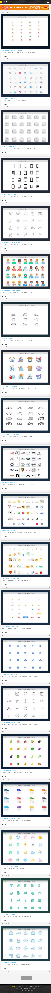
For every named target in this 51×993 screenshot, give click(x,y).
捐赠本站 (14, 986)
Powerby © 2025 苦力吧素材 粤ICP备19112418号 (25, 988)
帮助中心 (37, 986)
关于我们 (20, 986)
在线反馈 (31, 986)
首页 (3, 12)
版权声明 (25, 986)
